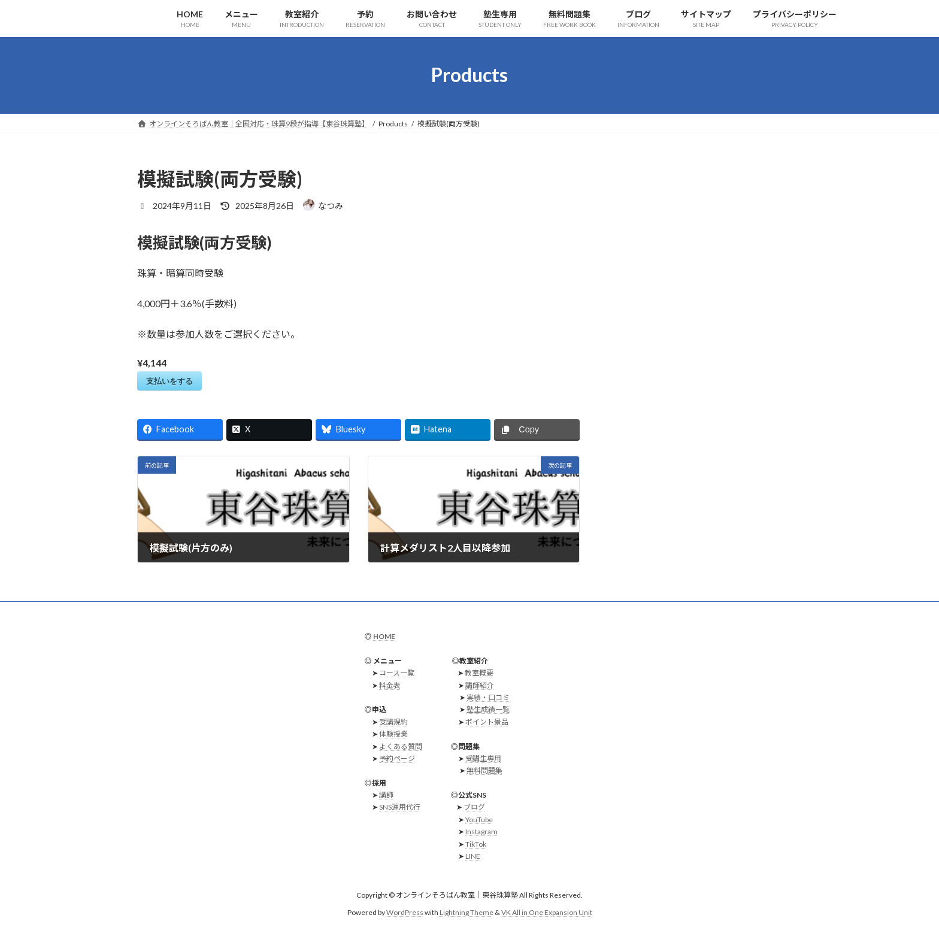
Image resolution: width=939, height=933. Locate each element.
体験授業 (393, 733)
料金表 (390, 685)
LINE (472, 856)
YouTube (479, 819)
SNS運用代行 (399, 807)
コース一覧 (396, 672)
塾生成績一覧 (488, 709)
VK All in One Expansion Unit (546, 912)
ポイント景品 (486, 721)
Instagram (481, 832)
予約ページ (397, 758)
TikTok (475, 844)
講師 (386, 794)
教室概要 (479, 672)
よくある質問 (400, 746)
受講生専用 (483, 758)
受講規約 (393, 721)
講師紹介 (479, 685)
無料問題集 (484, 771)
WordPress (404, 912)
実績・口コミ (488, 697)
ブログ (474, 807)
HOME (384, 636)
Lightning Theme (466, 912)
